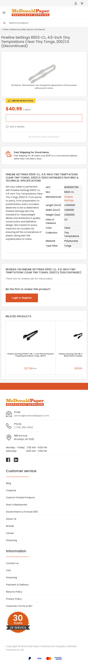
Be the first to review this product (44, 136)
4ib (22, 649)
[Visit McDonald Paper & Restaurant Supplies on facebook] (8, 460)
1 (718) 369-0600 (23, 427)
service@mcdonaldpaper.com (31, 415)
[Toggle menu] (4, 12)
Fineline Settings (69, 198)
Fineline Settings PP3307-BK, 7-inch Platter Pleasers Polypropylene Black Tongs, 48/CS (30, 355)
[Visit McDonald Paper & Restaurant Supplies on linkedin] (16, 460)
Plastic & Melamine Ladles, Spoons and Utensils (24, 30)
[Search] (44, 23)
